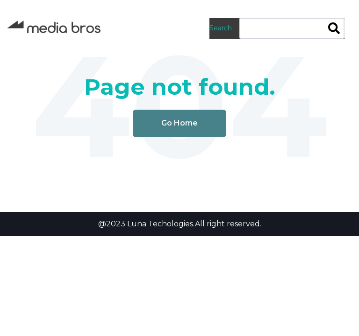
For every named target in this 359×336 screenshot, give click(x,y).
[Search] (334, 29)
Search (220, 28)
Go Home (179, 123)
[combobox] (292, 28)
